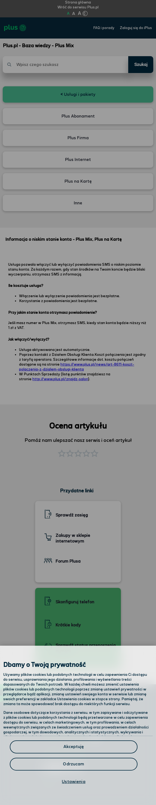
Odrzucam (73, 764)
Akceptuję (73, 747)
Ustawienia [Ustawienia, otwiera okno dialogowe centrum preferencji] (73, 782)
